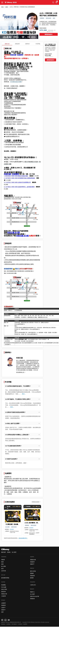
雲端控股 (32, 575)
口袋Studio (33, 585)
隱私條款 (3, 624)
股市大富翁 (33, 571)
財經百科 (3, 591)
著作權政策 (14, 624)
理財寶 (3, 559)
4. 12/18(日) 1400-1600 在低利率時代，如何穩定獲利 (19, 187)
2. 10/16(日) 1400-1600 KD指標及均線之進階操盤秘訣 (19, 178)
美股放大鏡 (4, 594)
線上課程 (3, 566)
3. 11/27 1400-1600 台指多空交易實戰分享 (17, 182)
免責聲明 (25, 624)
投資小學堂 (4, 589)
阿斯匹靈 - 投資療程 (16, 55)
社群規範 (20, 624)
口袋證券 (3, 596)
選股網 (32, 573)
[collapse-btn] (2, 2)
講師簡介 (27, 43)
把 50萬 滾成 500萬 (16, 82)
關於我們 (3, 552)
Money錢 (3, 587)
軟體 (2, 562)
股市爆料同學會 (5, 578)
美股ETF (3, 609)
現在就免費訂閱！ (23, 538)
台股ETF (3, 607)
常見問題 (38, 43)
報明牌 (32, 578)
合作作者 (3, 571)
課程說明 (17, 43)
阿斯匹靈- (11, 232)
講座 (2, 564)
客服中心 (32, 592)
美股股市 (3, 605)
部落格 (8, 552)
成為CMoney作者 (34, 596)
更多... (24, 394)
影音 (2, 568)
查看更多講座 (35, 502)
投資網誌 (3, 585)
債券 (2, 612)
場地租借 (32, 598)
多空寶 (26, 236)
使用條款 (8, 624)
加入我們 (14, 552)
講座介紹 (7, 43)
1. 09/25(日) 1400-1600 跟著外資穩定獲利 (16, 176)
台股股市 (3, 603)
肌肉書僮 (12, 529)
